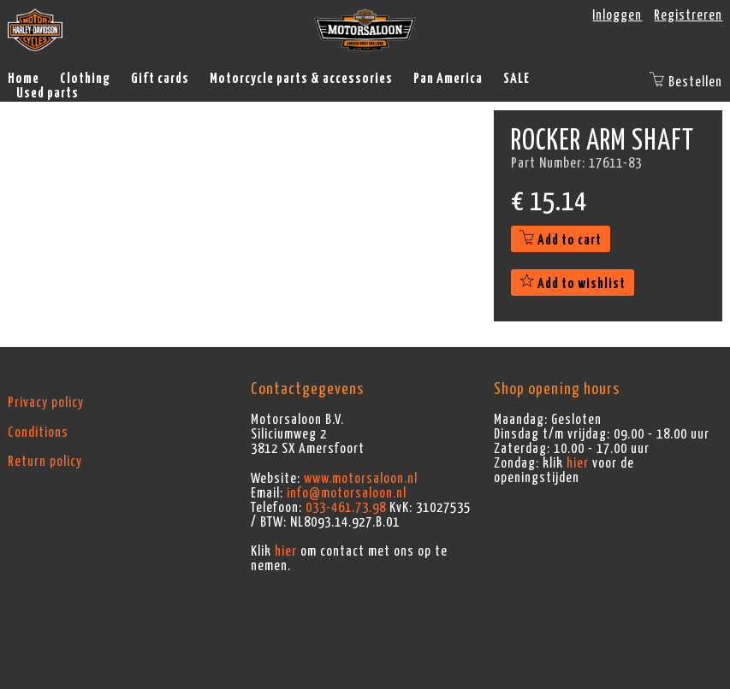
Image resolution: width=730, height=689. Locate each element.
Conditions (38, 432)
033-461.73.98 (346, 508)
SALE (516, 78)
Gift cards (160, 78)
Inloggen (617, 15)
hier (286, 551)
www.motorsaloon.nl (361, 479)
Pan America (448, 78)
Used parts (47, 93)
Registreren (688, 15)
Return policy (45, 461)
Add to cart (560, 240)
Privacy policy (46, 402)
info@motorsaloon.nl (347, 493)
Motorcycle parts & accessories (301, 78)
